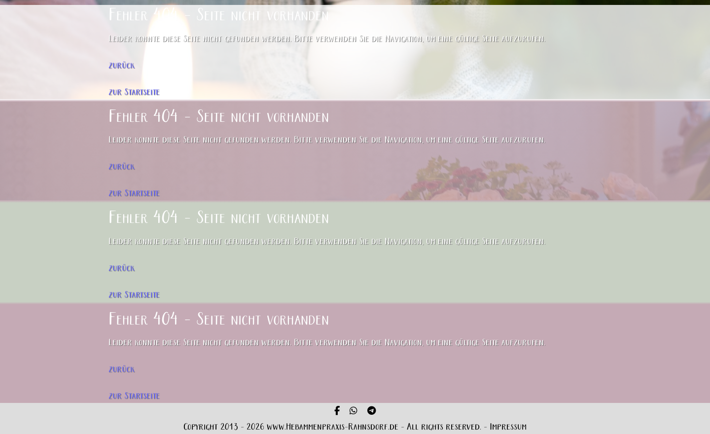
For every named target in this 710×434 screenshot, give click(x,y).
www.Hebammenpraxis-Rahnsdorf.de (332, 427)
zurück (121, 66)
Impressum (508, 427)
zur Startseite (134, 92)
